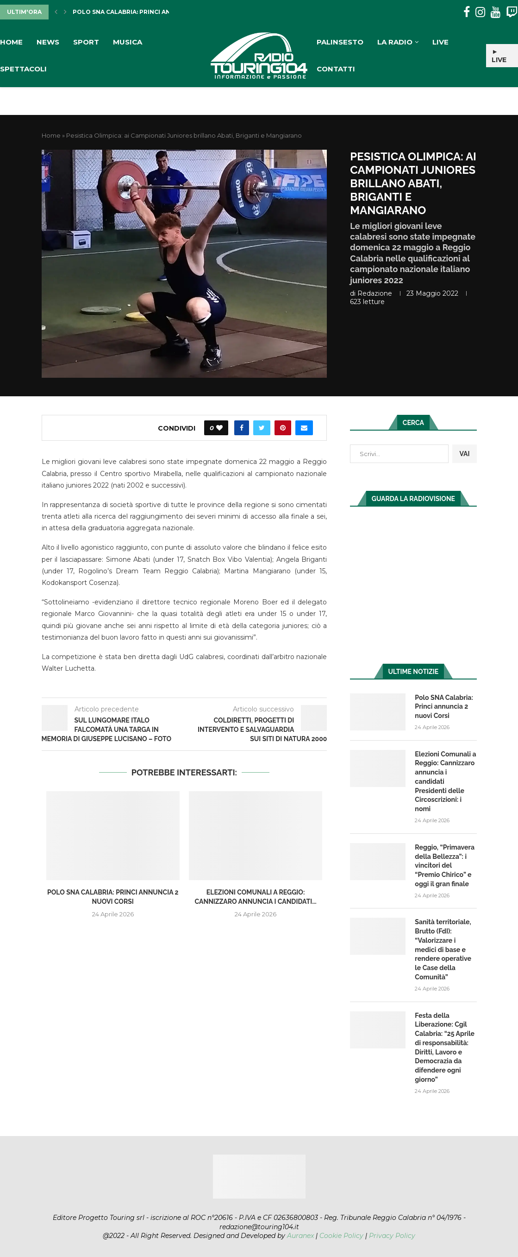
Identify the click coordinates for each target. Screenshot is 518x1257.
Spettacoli (23, 68)
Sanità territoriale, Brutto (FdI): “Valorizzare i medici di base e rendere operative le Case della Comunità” (443, 948)
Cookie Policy (341, 1233)
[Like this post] (219, 427)
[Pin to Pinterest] (283, 427)
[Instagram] (480, 12)
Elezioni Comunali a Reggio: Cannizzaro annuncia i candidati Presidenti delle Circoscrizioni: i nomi (445, 781)
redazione (374, 293)
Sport (86, 42)
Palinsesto (340, 42)
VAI (464, 453)
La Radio (394, 42)
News (48, 42)
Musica (127, 42)
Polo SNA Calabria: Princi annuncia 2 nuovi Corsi (157, 11)
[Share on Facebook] (241, 427)
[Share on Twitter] (261, 427)
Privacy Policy (392, 1233)
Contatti (336, 68)
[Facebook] (466, 12)
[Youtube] (495, 12)
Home (11, 42)
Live (440, 42)
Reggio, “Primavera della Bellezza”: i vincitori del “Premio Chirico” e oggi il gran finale (444, 864)
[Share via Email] (304, 427)
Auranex (300, 1233)
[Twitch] (512, 12)
